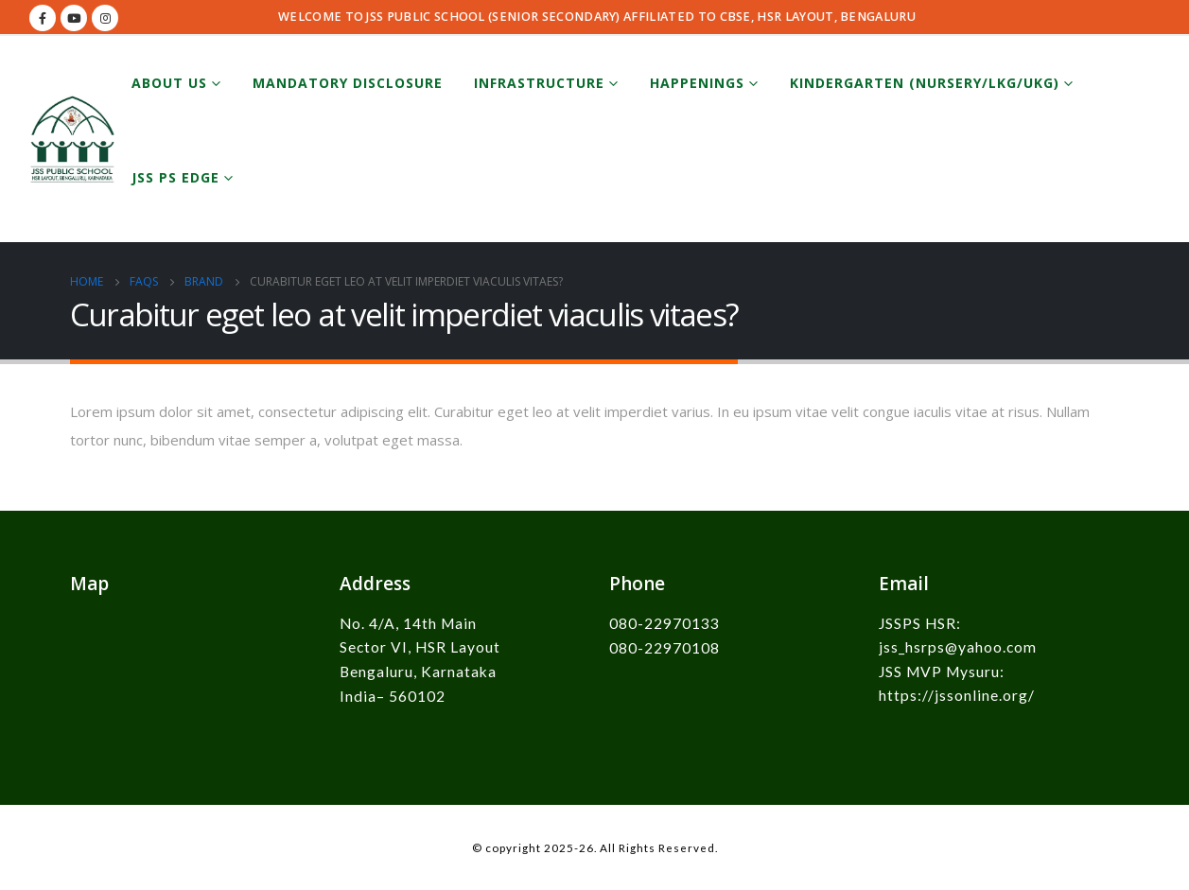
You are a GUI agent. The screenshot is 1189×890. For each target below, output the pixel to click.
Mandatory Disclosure (348, 83)
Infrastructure (539, 83)
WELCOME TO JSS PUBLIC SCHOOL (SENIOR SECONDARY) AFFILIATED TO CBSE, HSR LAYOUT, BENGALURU (597, 17)
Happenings (697, 83)
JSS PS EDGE (175, 177)
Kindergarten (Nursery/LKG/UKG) (924, 83)
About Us (169, 83)
